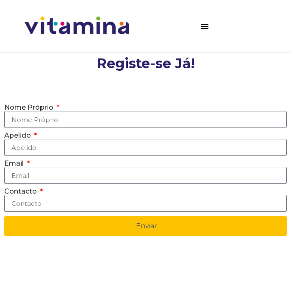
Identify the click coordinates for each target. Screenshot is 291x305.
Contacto (21, 191)
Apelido (18, 135)
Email (14, 163)
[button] (204, 26)
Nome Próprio (29, 107)
